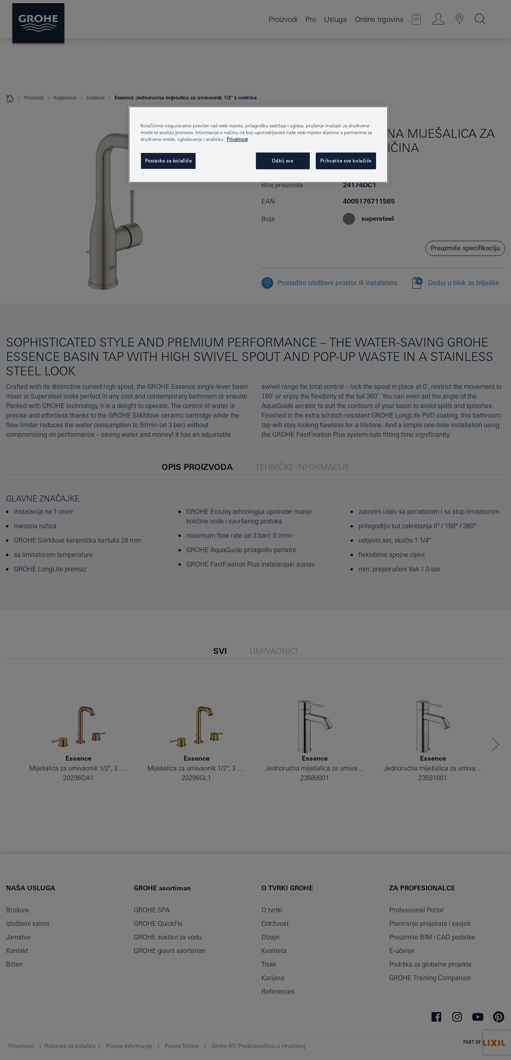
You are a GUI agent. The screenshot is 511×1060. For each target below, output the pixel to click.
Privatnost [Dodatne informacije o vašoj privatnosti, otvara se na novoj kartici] (237, 139)
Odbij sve (282, 160)
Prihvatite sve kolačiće (346, 160)
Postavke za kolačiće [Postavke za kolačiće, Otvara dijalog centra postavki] (168, 160)
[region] (258, 144)
